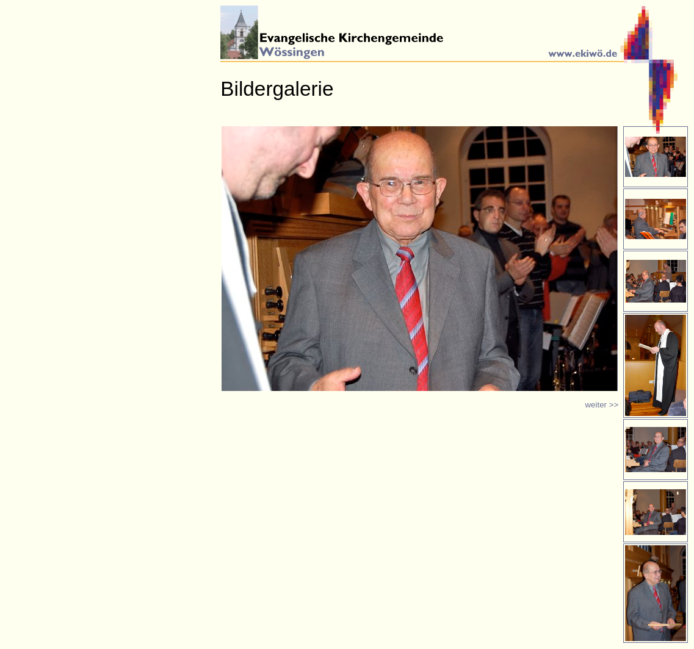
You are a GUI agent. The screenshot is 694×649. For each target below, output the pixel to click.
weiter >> (601, 404)
